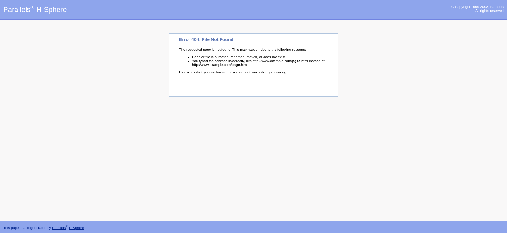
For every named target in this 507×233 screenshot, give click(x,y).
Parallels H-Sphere (35, 10)
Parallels (59, 228)
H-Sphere (76, 228)
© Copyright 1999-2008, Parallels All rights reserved (477, 9)
